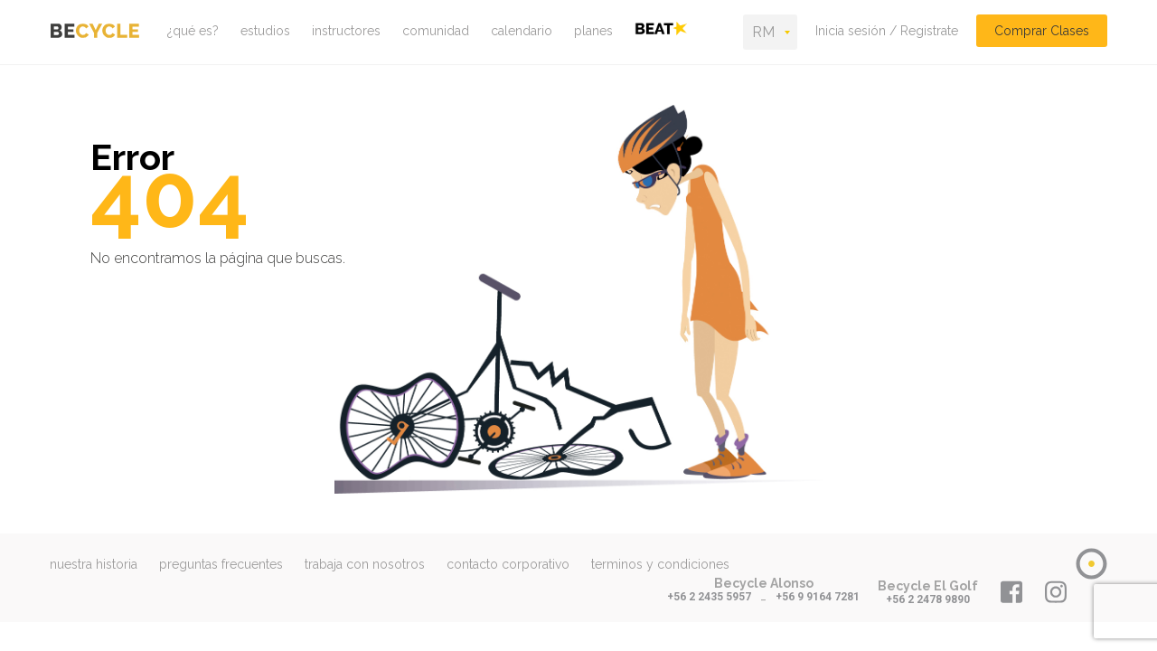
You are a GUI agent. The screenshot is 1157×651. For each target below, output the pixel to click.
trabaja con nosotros (365, 564)
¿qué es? (193, 31)
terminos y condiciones (660, 564)
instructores (346, 31)
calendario (521, 31)
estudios (265, 31)
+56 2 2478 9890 (928, 599)
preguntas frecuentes (221, 564)
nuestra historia (93, 564)
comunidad (435, 31)
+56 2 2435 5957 (709, 596)
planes (593, 31)
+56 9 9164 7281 (818, 596)
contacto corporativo (508, 564)
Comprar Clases (1041, 31)
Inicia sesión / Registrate (886, 31)
